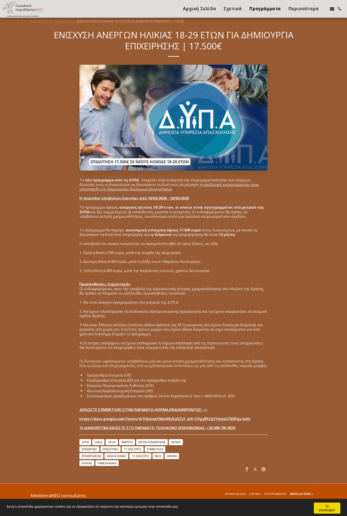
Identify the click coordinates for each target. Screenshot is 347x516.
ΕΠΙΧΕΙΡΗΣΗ (89, 449)
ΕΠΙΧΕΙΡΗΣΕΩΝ (91, 456)
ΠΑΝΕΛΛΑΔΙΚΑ (107, 463)
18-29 (112, 442)
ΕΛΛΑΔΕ (87, 463)
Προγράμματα (63, 21)
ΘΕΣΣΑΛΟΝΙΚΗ (116, 456)
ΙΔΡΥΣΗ (176, 442)
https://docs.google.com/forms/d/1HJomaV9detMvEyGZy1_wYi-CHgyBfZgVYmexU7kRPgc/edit (165, 418)
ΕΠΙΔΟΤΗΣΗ (110, 449)
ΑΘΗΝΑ (172, 456)
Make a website (87, 505)
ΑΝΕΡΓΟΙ (127, 442)
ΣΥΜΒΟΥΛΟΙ (155, 449)
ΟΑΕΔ (98, 442)
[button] (332, 9)
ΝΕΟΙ (158, 456)
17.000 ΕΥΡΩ (132, 449)
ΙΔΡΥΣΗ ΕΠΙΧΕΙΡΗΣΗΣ (152, 442)
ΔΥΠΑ (85, 442)
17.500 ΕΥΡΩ (140, 456)
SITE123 (68, 505)
